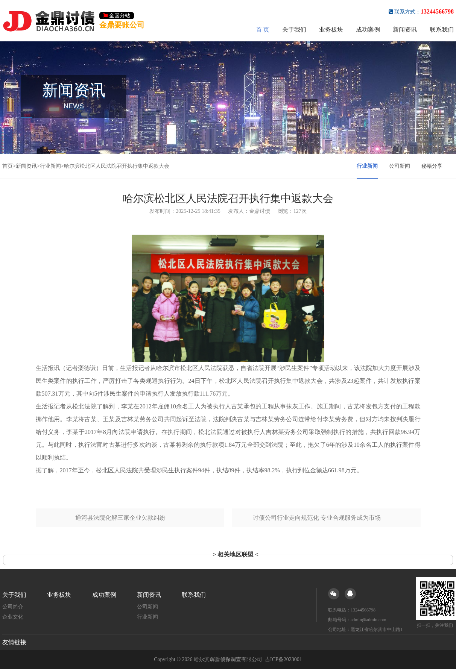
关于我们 (294, 29)
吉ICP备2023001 (283, 659)
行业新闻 (50, 166)
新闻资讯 (405, 29)
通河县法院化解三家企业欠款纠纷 (120, 517)
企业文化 (12, 617)
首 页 (262, 29)
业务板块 (331, 29)
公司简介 (12, 607)
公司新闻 (399, 166)
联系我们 (442, 29)
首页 (7, 166)
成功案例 (368, 29)
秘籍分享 (431, 166)
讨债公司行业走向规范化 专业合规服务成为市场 (317, 517)
